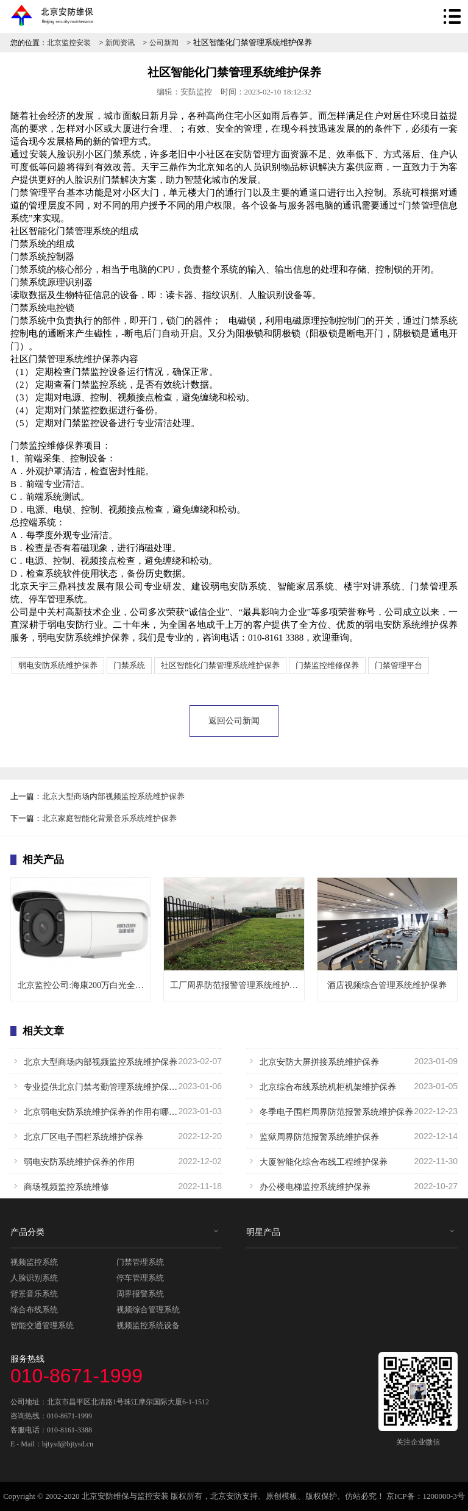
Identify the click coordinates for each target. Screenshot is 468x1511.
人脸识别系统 (34, 1277)
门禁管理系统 (140, 1262)
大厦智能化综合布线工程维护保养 (352, 1161)
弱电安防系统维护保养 (58, 665)
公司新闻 (164, 42)
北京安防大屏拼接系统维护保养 (352, 1061)
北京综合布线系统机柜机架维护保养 (352, 1086)
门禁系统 (129, 665)
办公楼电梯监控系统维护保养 (352, 1186)
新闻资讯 (120, 42)
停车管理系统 (140, 1277)
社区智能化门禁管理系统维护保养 (220, 665)
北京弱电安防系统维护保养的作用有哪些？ (116, 1111)
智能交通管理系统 (42, 1325)
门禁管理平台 (398, 665)
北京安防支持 (234, 1496)
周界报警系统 (140, 1293)
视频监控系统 (34, 1262)
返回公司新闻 (234, 720)
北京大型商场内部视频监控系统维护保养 (113, 796)
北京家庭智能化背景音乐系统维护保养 (109, 818)
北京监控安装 (69, 42)
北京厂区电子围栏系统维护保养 (116, 1136)
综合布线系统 (34, 1309)
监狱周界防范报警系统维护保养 (352, 1136)
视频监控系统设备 (148, 1325)
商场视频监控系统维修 (116, 1186)
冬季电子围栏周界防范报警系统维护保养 (352, 1111)
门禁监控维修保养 (327, 665)
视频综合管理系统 (148, 1309)
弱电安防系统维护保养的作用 (116, 1161)
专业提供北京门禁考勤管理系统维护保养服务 (116, 1086)
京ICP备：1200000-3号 (425, 1496)
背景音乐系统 (34, 1293)
